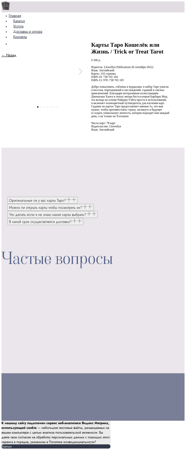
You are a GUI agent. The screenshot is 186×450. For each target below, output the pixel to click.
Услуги (18, 26)
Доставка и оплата (27, 31)
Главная (15, 15)
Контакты (20, 36)
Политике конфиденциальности (71, 442)
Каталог (19, 21)
